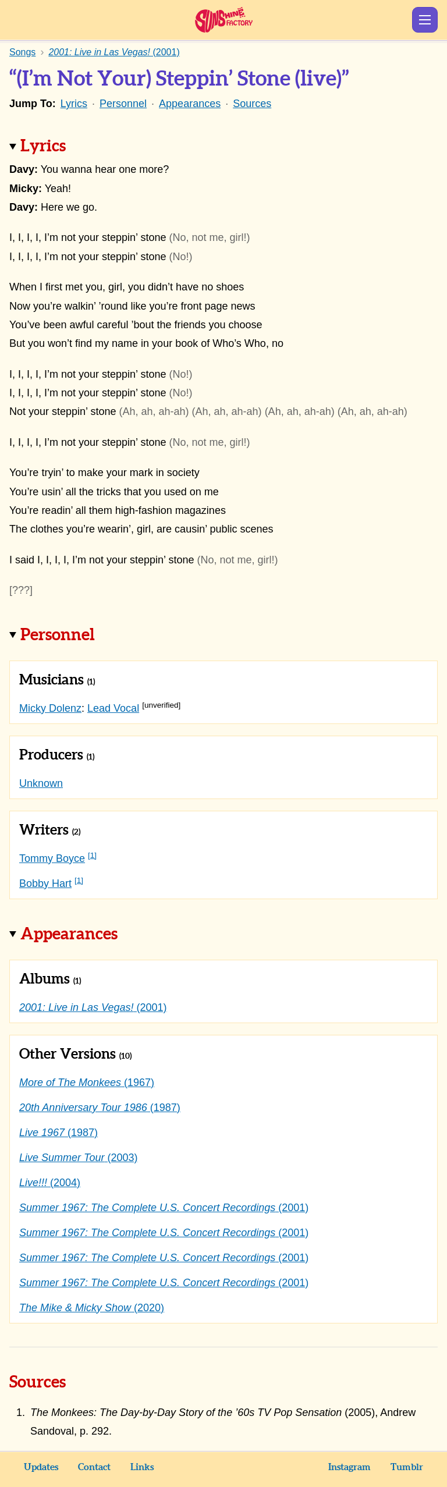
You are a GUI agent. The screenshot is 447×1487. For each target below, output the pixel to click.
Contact (94, 1467)
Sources (252, 103)
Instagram (349, 1467)
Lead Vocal (113, 708)
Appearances (190, 103)
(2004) (49, 1182)
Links (142, 1467)
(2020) (91, 1308)
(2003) (78, 1157)
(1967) (86, 1082)
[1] (92, 855)
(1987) (99, 1107)
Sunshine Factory (224, 20)
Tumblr (407, 1467)
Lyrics (74, 103)
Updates (41, 1467)
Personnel (123, 103)
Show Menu (425, 20)
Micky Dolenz (50, 708)
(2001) (93, 1007)
